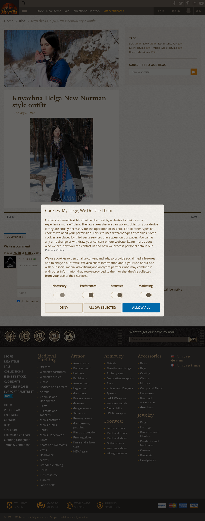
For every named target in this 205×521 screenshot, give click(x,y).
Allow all (141, 308)
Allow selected (102, 308)
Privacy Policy (54, 250)
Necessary (59, 286)
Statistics (117, 286)
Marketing (146, 286)
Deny (63, 308)
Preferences (88, 286)
